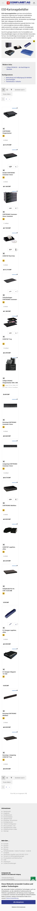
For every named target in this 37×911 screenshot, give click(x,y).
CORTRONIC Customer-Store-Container (10, 215)
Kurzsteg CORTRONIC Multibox (9, 714)
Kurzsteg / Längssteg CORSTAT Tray (9, 756)
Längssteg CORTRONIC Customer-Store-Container (10, 465)
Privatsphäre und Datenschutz (12, 858)
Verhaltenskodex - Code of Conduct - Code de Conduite (17, 851)
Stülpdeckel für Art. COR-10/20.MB (9, 589)
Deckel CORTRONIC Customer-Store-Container (9, 174)
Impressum (6, 861)
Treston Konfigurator (9, 824)
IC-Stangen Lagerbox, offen (9, 631)
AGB (4, 860)
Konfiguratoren (8, 822)
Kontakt (5, 844)
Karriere (5, 845)
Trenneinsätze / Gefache (13, 81)
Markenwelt (7, 811)
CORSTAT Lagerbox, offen (9, 548)
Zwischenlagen (10, 79)
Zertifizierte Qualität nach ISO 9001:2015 (15, 854)
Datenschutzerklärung (12, 898)
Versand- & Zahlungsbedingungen (13, 856)
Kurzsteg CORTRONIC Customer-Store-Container (9, 423)
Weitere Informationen (18, 907)
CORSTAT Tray (7, 339)
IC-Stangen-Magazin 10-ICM (9, 673)
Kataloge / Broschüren (10, 820)
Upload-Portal (7, 818)
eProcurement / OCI (9, 826)
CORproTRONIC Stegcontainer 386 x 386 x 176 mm (10, 382)
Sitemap (5, 831)
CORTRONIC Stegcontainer (7, 132)
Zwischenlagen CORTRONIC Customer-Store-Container (10, 299)
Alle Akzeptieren (18, 902)
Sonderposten (7, 815)
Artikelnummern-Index (10, 829)
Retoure (5, 849)
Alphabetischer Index (9, 827)
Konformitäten (7, 817)
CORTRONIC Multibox (9, 505)
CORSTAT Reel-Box (9, 256)
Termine (5, 847)
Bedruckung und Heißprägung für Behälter (19, 77)
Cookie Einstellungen (9, 863)
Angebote (6, 813)
